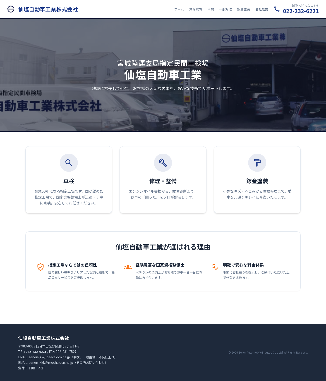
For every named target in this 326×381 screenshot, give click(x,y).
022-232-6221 (301, 11)
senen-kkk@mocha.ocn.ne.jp (51, 362)
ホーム (179, 9)
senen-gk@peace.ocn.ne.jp (49, 357)
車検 (210, 9)
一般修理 (225, 9)
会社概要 (261, 9)
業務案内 (195, 9)
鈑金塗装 (243, 9)
